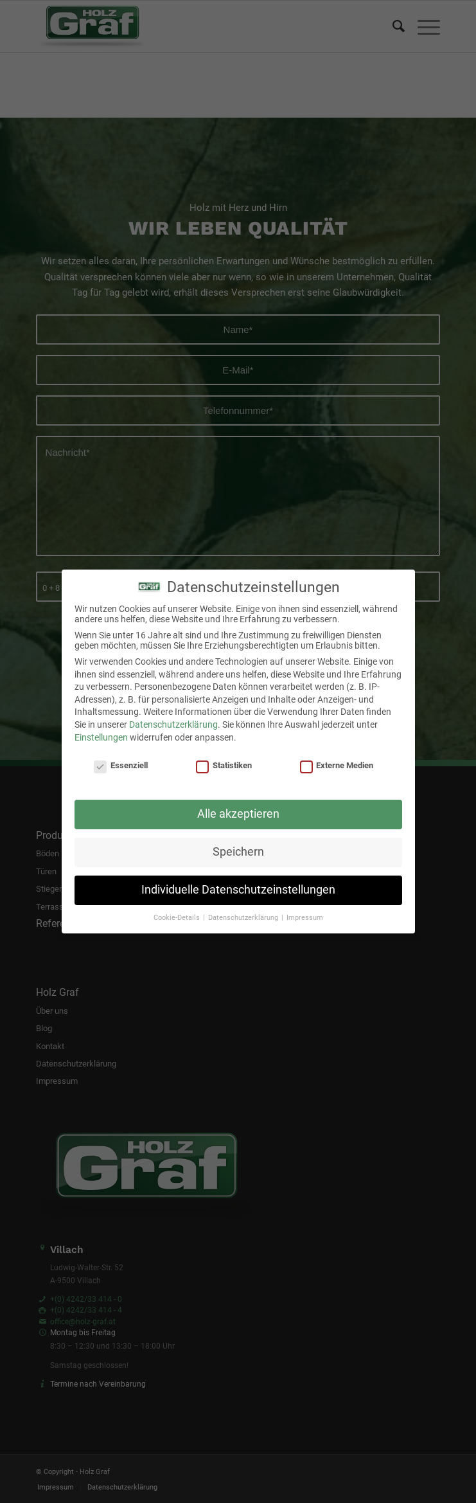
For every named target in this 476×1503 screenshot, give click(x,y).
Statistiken (224, 765)
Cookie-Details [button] (178, 918)
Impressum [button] (304, 918)
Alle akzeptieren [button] (238, 813)
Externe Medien (337, 765)
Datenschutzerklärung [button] (244, 918)
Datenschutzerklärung (173, 724)
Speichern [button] (238, 851)
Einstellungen (101, 737)
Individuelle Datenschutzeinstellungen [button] (238, 889)
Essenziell (121, 765)
